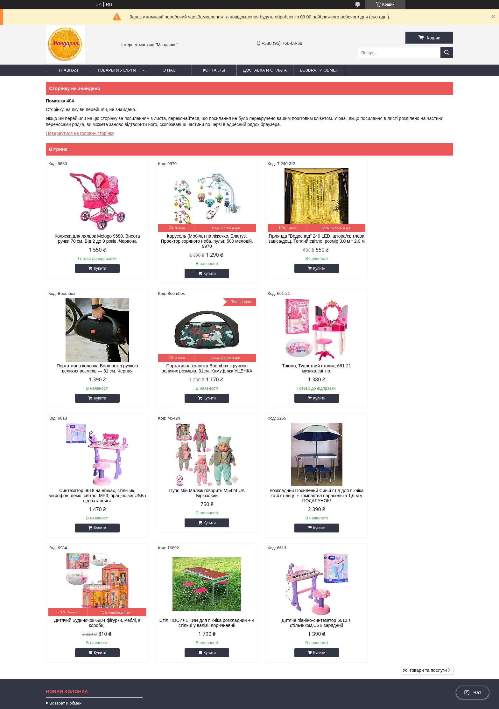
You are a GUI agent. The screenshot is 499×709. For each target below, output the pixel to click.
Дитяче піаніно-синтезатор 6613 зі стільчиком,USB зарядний (405, 498)
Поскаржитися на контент (252, 703)
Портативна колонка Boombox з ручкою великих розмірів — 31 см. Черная (405, 238)
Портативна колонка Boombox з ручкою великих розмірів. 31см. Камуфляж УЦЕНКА (94, 368)
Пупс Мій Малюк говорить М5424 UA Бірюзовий (404, 368)
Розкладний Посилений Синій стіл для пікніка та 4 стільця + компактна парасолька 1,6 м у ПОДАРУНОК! (94, 500)
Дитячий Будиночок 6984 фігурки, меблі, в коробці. (197, 498)
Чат (472, 692)
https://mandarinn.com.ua (284, 624)
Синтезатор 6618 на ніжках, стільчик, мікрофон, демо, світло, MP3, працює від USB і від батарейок (301, 371)
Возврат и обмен (319, 70)
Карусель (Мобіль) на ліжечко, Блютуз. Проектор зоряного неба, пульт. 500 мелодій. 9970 (198, 241)
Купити (97, 268)
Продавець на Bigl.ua (249, 697)
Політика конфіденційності (301, 703)
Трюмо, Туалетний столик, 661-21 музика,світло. (197, 368)
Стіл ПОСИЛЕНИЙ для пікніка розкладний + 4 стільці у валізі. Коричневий (301, 498)
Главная (68, 70)
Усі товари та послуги (425, 550)
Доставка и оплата (265, 70)
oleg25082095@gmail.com (286, 633)
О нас (169, 70)
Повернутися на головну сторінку (80, 133)
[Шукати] (446, 52)
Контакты (214, 70)
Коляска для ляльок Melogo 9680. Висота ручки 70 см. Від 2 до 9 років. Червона (94, 238)
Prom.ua (279, 691)
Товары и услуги (116, 70)
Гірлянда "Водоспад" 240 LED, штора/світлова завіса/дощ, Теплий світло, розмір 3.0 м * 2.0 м (301, 241)
